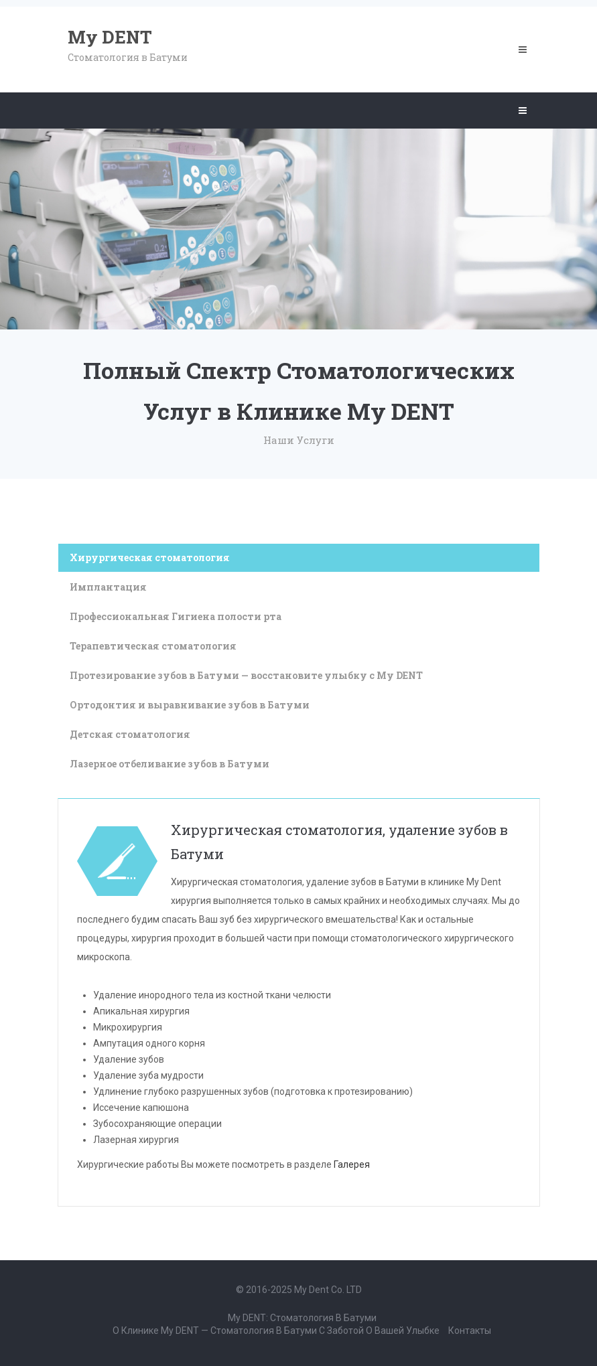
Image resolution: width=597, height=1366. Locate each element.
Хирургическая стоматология (150, 557)
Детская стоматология (130, 734)
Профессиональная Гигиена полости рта (175, 616)
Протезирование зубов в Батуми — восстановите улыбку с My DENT (246, 675)
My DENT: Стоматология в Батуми (302, 1317)
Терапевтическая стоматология (153, 645)
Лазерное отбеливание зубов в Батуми (169, 763)
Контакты (469, 1330)
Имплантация (108, 587)
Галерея (352, 1164)
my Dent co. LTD (328, 1289)
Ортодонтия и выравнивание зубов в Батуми (190, 704)
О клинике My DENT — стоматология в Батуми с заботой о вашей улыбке (276, 1330)
